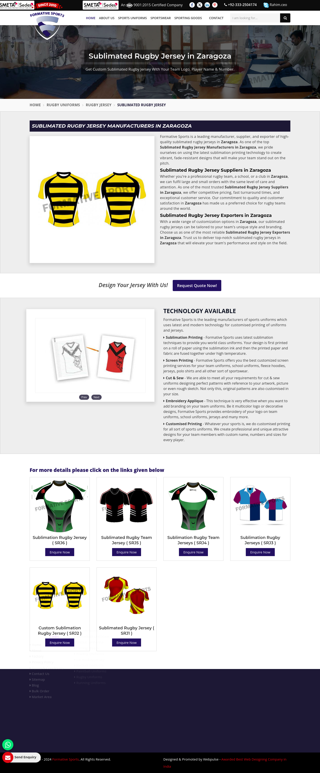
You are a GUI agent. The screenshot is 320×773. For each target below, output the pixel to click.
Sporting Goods (188, 18)
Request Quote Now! (197, 285)
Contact (216, 18)
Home (90, 18)
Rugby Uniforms (63, 104)
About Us (107, 18)
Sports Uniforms (132, 18)
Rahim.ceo (275, 5)
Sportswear (160, 18)
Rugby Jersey (98, 104)
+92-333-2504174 (240, 4)
